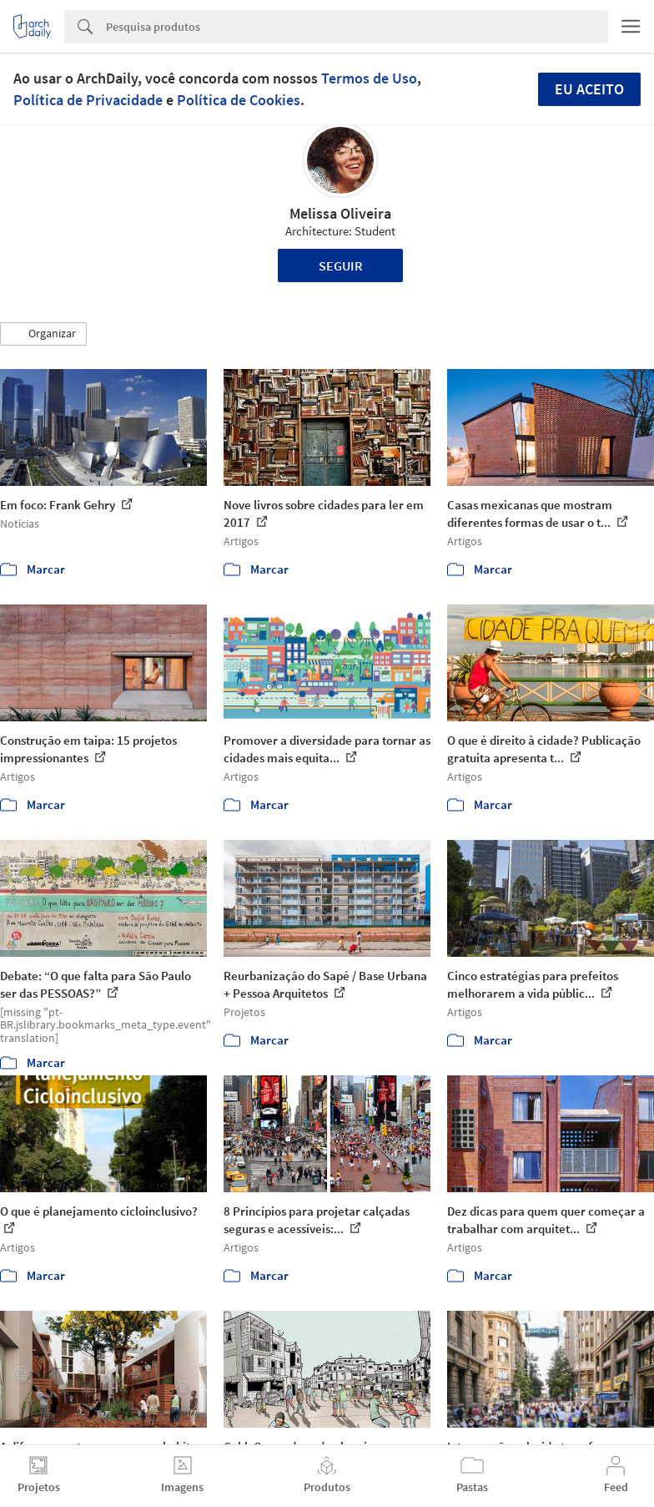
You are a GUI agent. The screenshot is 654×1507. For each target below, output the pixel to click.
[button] (43, 334)
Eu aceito (589, 89)
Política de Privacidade (88, 99)
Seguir (341, 265)
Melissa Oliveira (340, 213)
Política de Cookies (238, 99)
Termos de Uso (369, 78)
